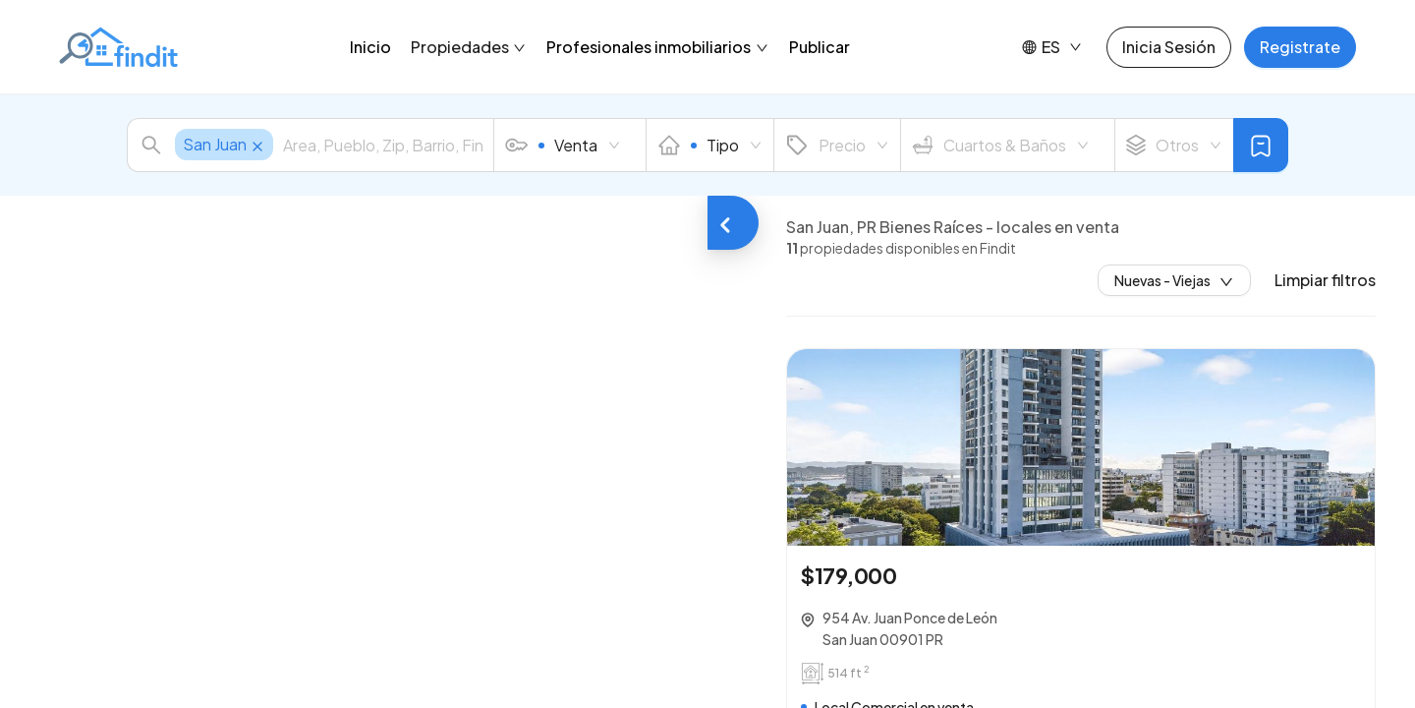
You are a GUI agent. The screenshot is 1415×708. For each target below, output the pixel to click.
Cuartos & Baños (1001, 145)
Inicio (370, 46)
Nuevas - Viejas (1174, 280)
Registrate (1300, 46)
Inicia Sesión (1169, 46)
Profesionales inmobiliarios (657, 46)
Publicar (819, 46)
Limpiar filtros (1325, 280)
